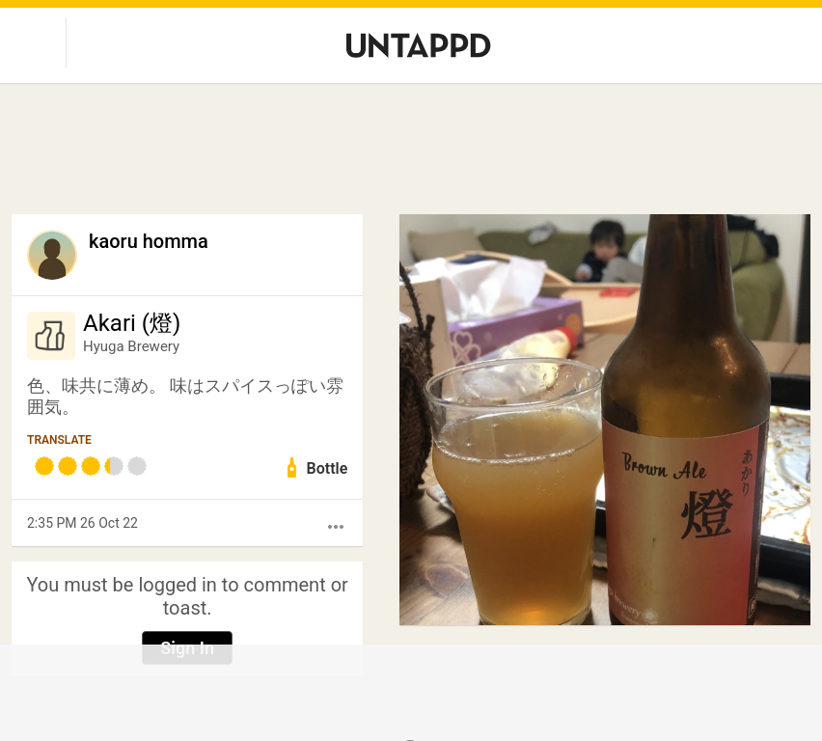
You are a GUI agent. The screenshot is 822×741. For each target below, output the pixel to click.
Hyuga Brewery (131, 346)
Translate (59, 440)
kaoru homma (148, 241)
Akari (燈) (131, 323)
